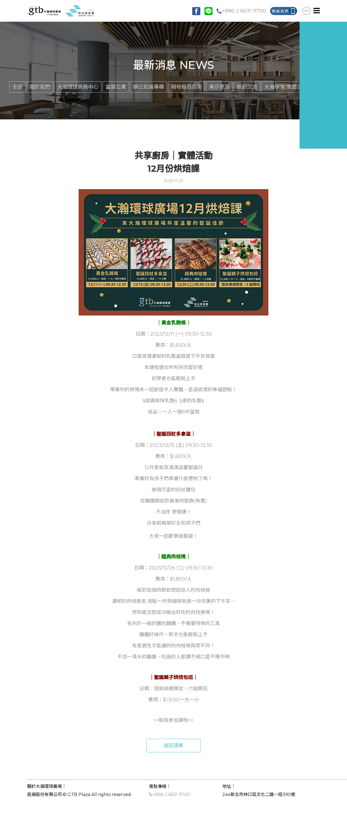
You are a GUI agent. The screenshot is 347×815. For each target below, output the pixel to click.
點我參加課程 (173, 720)
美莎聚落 (219, 87)
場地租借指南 (186, 87)
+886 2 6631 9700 (241, 10)
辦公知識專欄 (148, 87)
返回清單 (173, 746)
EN (306, 11)
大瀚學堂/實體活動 (285, 87)
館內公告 (324, 87)
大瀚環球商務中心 (77, 87)
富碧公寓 (115, 87)
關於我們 (40, 87)
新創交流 (247, 87)
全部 (17, 87)
